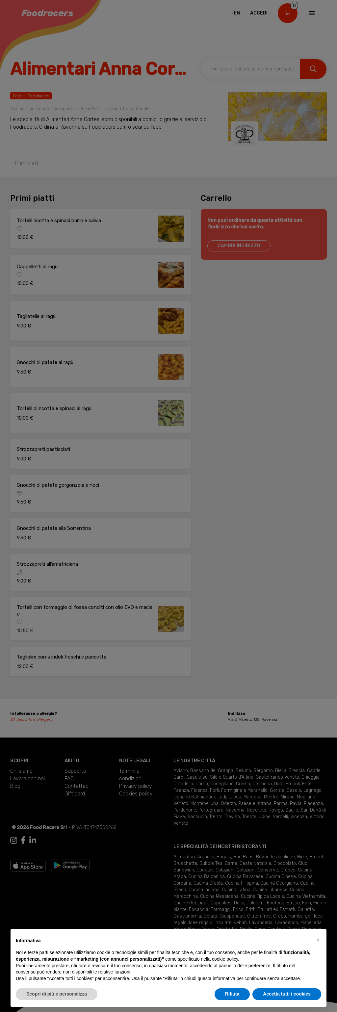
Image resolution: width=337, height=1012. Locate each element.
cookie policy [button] (225, 959)
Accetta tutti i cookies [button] (287, 994)
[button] (318, 939)
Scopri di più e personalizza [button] (56, 994)
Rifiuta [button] (232, 994)
